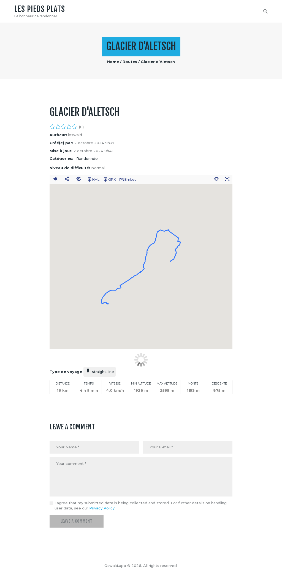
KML (93, 179)
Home (113, 61)
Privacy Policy (102, 508)
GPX (109, 179)
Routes (130, 61)
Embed (128, 179)
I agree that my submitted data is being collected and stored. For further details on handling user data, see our (141, 506)
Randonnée (87, 158)
